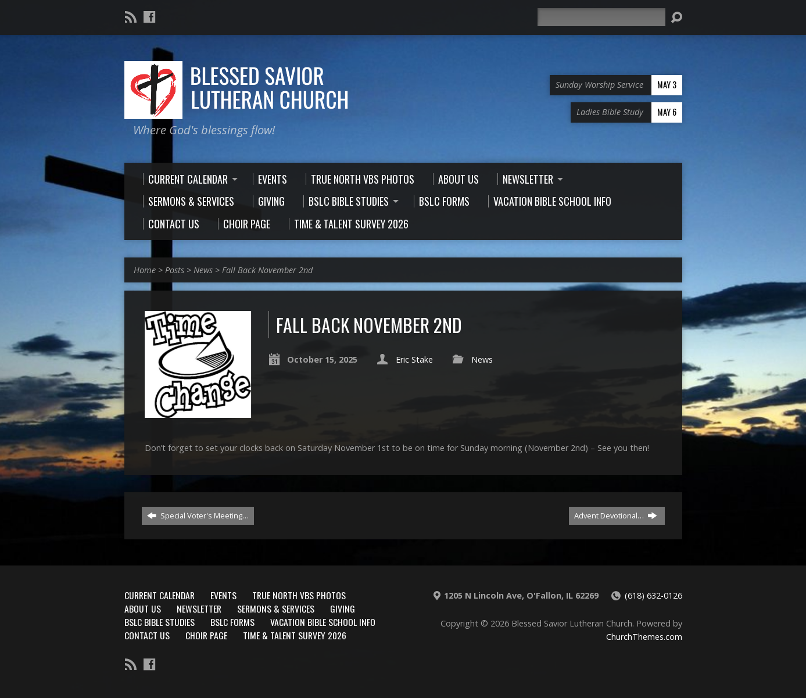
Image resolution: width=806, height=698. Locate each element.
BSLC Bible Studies (159, 622)
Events (223, 595)
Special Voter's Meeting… (198, 515)
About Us (142, 608)
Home (145, 269)
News (203, 269)
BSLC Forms (232, 622)
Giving (342, 608)
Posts (174, 269)
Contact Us (147, 635)
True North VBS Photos (299, 595)
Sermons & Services (275, 608)
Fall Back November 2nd (267, 269)
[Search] (601, 17)
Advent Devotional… (615, 515)
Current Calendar (159, 595)
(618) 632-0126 (653, 595)
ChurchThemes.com (644, 636)
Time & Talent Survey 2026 (294, 635)
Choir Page (206, 635)
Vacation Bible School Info (322, 622)
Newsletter (199, 608)
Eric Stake (414, 359)
